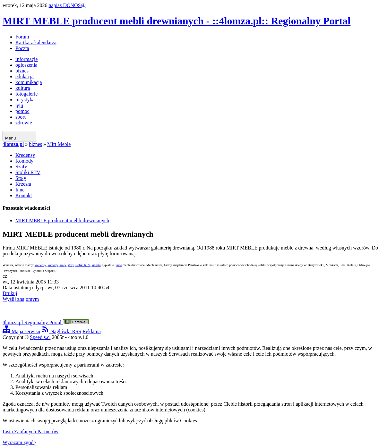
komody (52, 265)
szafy (62, 265)
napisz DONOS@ (67, 5)
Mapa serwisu (21, 331)
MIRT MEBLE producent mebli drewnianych (62, 220)
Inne (19, 189)
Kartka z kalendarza (35, 42)
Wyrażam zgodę (19, 442)
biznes (22, 70)
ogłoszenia (26, 65)
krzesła (95, 265)
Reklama (91, 331)
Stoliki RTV (27, 172)
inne (119, 265)
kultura (22, 88)
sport (20, 117)
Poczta (22, 48)
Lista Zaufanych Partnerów (30, 431)
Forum (22, 36)
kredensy (40, 265)
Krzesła (23, 184)
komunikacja (28, 82)
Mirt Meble (59, 144)
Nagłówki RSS (61, 331)
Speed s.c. (40, 337)
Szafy (21, 166)
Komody (24, 161)
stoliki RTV (82, 265)
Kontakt (23, 195)
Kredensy (25, 155)
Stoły (20, 178)
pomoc (22, 111)
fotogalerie (26, 94)
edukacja (24, 76)
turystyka (25, 99)
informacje (26, 59)
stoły (71, 265)
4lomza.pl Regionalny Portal (46, 322)
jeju (19, 105)
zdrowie (23, 122)
